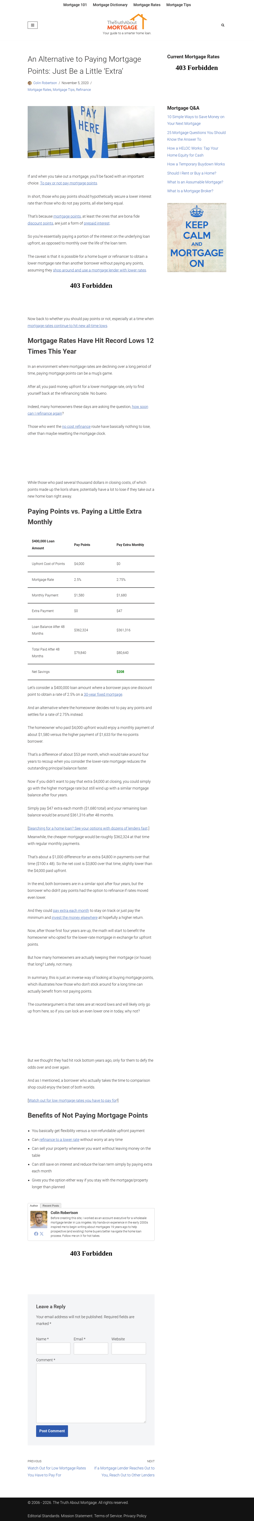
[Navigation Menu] (33, 25)
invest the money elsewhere (75, 917)
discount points (40, 223)
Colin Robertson (45, 83)
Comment (45, 1360)
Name (42, 1339)
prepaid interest (97, 223)
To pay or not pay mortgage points (68, 183)
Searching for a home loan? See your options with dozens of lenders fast (88, 828)
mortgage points (67, 216)
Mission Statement (76, 1516)
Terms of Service (108, 1516)
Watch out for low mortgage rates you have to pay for (73, 1100)
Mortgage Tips (178, 5)
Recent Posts (51, 1205)
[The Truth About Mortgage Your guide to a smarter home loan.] (127, 25)
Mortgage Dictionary (110, 5)
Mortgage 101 (75, 5)
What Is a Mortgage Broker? (190, 191)
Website (118, 1339)
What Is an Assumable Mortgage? (195, 182)
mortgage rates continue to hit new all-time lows (67, 325)
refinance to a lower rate (59, 1139)
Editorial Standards (43, 1516)
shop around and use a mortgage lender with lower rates (99, 270)
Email (80, 1339)
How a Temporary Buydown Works (196, 164)
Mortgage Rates (146, 5)
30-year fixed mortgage (103, 694)
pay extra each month (71, 910)
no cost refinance (76, 426)
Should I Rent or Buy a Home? (191, 173)
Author (34, 1205)
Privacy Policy (135, 1516)
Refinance (83, 90)
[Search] (222, 25)
